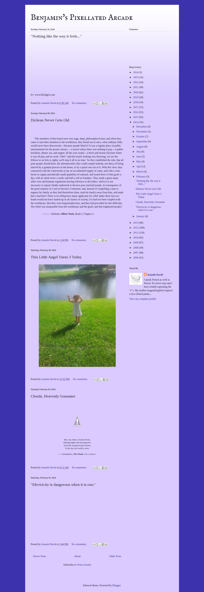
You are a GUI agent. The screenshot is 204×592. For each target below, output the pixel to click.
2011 (136, 232)
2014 (136, 122)
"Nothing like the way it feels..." (56, 36)
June (139, 156)
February (141, 176)
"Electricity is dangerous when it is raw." (63, 484)
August (140, 146)
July (138, 151)
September (142, 141)
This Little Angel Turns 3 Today (56, 257)
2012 (136, 227)
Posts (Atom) (84, 564)
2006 (136, 257)
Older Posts (115, 556)
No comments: (79, 103)
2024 (136, 72)
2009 (136, 242)
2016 (136, 112)
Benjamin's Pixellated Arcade (82, 18)
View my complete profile (142, 299)
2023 (136, 77)
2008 (136, 247)
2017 (136, 107)
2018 (136, 102)
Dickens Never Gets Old (50, 120)
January (140, 216)
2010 (136, 237)
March (140, 171)
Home (78, 556)
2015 (136, 117)
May (139, 161)
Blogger (116, 585)
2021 (136, 87)
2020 (136, 92)
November (142, 131)
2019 (136, 97)
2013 (136, 222)
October (140, 136)
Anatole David (155, 274)
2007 (136, 252)
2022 (136, 82)
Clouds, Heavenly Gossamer (53, 396)
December (141, 126)
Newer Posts (39, 556)
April (139, 166)
